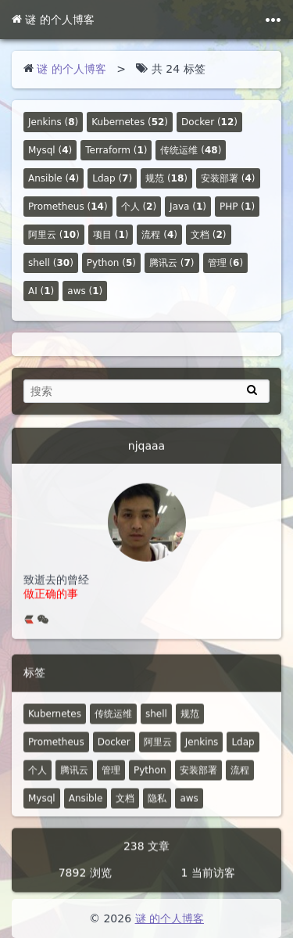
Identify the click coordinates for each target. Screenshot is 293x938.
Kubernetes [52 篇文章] (54, 722)
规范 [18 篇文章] (189, 722)
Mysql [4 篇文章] (41, 807)
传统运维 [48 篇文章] (113, 722)
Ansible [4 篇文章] (86, 807)
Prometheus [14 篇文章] (56, 751)
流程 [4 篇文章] (239, 779)
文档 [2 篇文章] (125, 807)
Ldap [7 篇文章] (242, 751)
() (53, 122)
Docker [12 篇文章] (114, 751)
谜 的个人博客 (53, 19)
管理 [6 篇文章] (111, 779)
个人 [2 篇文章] (37, 779)
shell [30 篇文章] (156, 722)
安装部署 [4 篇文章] (198, 779)
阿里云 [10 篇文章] (158, 751)
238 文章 (146, 855)
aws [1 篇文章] (189, 807)
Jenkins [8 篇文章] (202, 751)
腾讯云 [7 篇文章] (74, 779)
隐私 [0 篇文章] (157, 807)
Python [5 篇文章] (150, 779)
